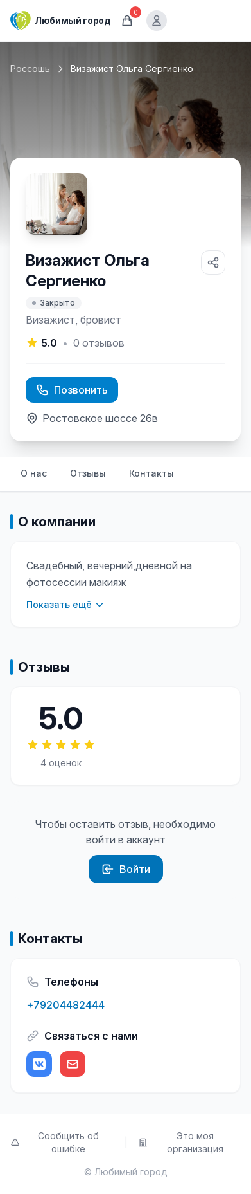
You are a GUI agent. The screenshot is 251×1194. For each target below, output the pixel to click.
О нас (34, 473)
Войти (125, 869)
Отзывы (88, 473)
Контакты (151, 473)
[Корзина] (127, 20)
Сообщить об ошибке (54, 1142)
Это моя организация (181, 1142)
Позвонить (72, 389)
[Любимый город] (60, 20)
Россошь (30, 68)
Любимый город (131, 1171)
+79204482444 (65, 1004)
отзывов (99, 342)
